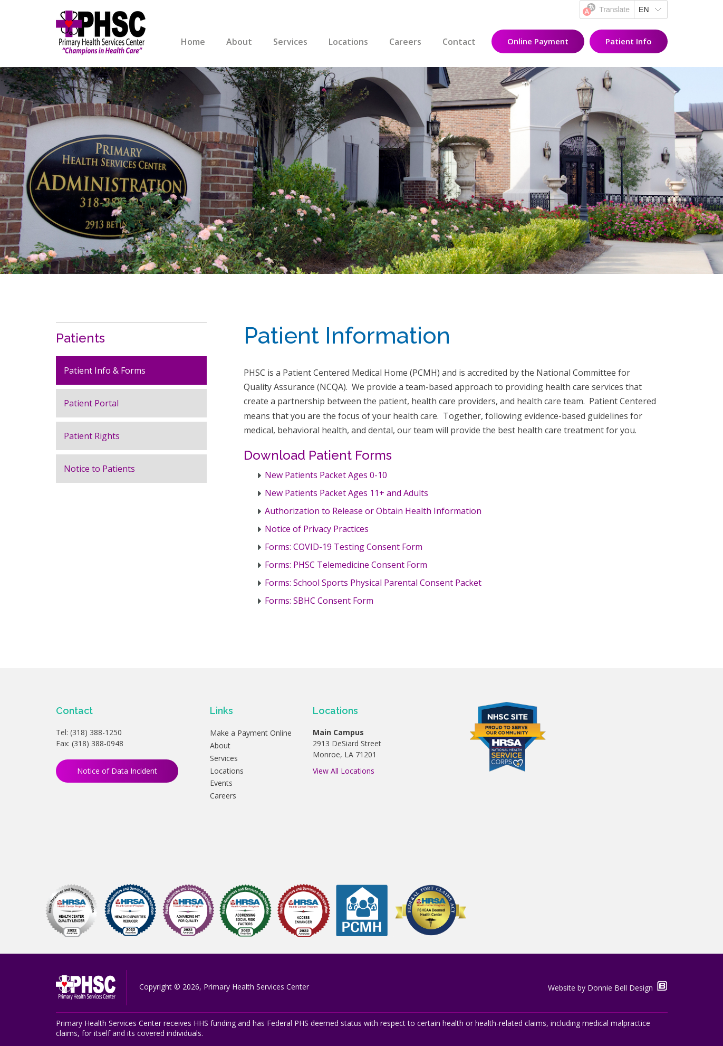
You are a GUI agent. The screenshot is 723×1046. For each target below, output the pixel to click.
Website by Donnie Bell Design (607, 988)
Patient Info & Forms (105, 370)
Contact (459, 41)
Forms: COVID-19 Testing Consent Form (343, 547)
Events (221, 783)
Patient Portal (91, 403)
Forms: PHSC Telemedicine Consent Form (346, 564)
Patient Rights (92, 436)
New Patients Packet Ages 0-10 (326, 475)
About (239, 41)
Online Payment (537, 41)
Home (193, 41)
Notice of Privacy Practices (317, 529)
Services (290, 41)
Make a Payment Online (251, 733)
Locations (348, 41)
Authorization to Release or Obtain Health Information (373, 511)
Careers (405, 41)
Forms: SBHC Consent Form (319, 600)
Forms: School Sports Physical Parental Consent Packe (371, 582)
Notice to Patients (99, 468)
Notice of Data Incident (117, 771)
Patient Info (628, 41)
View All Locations (343, 771)
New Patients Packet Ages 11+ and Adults (346, 493)
